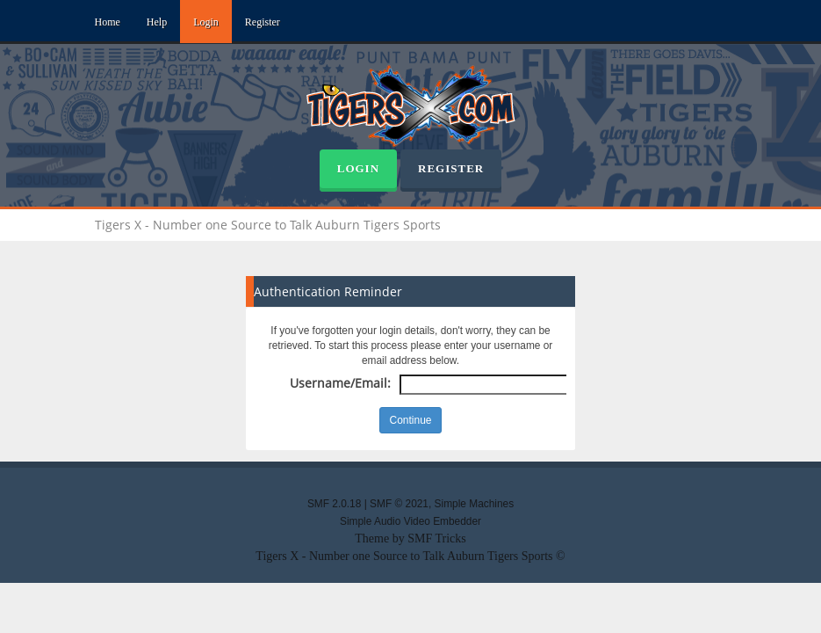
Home (107, 22)
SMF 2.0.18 (334, 504)
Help (157, 22)
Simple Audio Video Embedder (410, 521)
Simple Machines (475, 504)
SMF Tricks (436, 538)
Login (206, 22)
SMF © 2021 (399, 504)
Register (262, 22)
